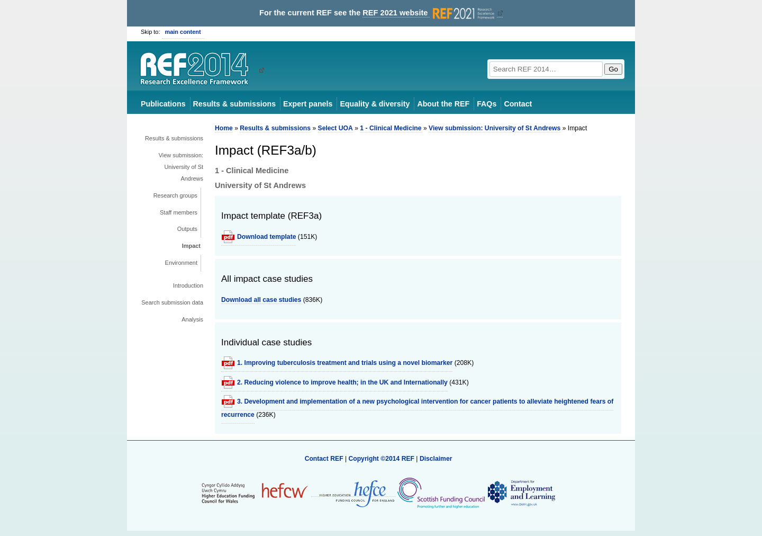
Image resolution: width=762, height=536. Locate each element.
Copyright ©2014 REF (382, 458)
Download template (266, 236)
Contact (518, 104)
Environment (181, 263)
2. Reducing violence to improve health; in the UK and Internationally (342, 382)
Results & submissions (234, 104)
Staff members (178, 212)
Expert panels (307, 104)
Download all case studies (261, 299)
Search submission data (172, 302)
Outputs (187, 229)
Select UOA (335, 128)
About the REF (443, 104)
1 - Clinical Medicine (390, 128)
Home (224, 128)
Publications (163, 104)
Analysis (192, 319)
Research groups (175, 195)
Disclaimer (436, 458)
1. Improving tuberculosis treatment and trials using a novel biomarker (344, 363)
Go (613, 69)
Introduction (188, 285)
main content (183, 32)
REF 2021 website (429, 12)
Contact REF (324, 458)
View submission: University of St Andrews (181, 167)
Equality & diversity (375, 104)
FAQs (486, 104)
